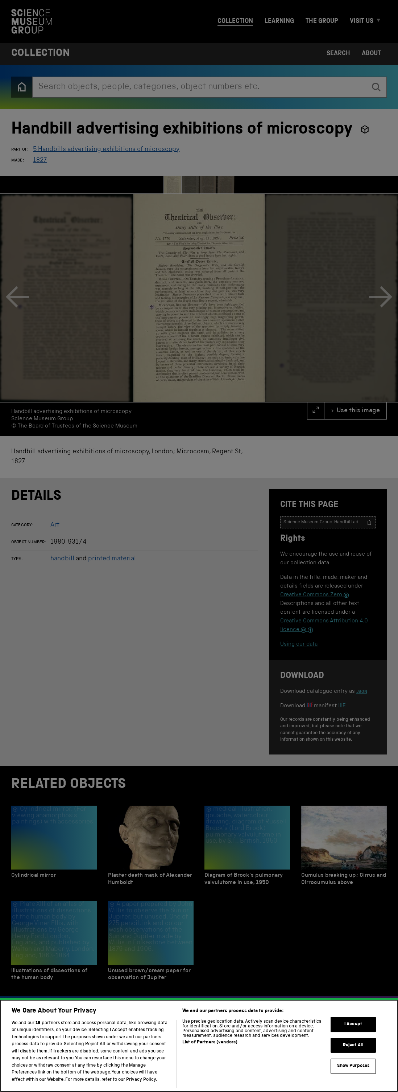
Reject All (353, 1053)
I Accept (353, 1032)
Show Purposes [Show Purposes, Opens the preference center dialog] (353, 1074)
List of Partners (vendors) (209, 1050)
